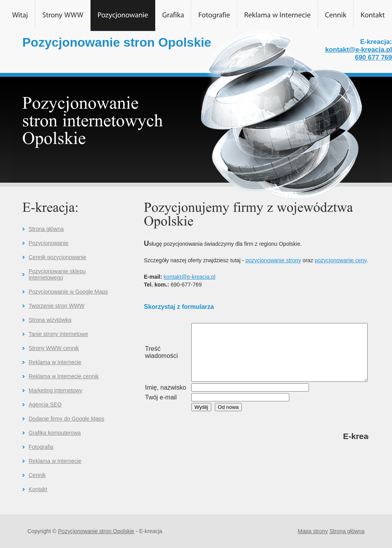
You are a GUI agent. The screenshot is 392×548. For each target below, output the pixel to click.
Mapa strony (313, 531)
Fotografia (41, 447)
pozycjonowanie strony (273, 260)
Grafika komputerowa (55, 433)
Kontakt (38, 489)
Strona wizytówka (50, 320)
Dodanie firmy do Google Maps (66, 419)
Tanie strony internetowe (58, 334)
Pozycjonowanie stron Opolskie (96, 531)
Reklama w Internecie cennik (64, 376)
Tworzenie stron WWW (56, 306)
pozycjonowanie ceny (341, 260)
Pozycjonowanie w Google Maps (68, 292)
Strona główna (46, 229)
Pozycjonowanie (48, 243)
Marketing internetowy (55, 390)
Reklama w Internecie (55, 362)
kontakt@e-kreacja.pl (358, 49)
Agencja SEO (45, 404)
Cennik (37, 475)
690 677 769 (373, 57)
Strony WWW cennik (54, 348)
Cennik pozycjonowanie (57, 257)
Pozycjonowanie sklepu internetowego (57, 274)
